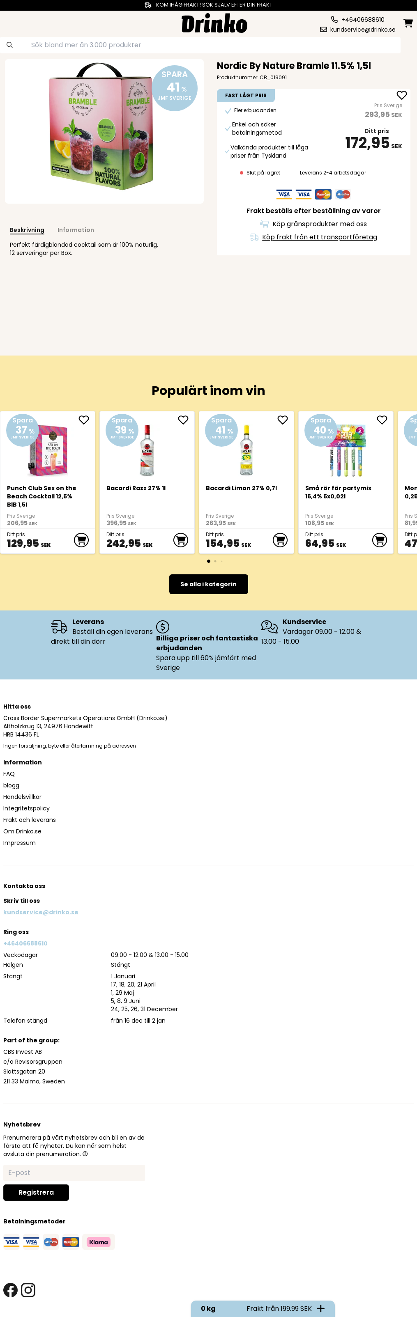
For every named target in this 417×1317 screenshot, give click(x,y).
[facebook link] (10, 1290)
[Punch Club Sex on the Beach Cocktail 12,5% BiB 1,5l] (47, 447)
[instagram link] (28, 1290)
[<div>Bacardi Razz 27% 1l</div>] (147, 447)
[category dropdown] (25, 22)
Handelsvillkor (22, 797)
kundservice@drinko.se (40, 912)
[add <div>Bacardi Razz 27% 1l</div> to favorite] (186, 420)
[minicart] (409, 23)
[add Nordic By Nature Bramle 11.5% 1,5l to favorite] (401, 96)
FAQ (9, 774)
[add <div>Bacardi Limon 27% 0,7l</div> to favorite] (285, 420)
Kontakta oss (24, 886)
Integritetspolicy (26, 808)
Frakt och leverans (29, 820)
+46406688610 (25, 943)
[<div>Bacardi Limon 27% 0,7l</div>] (246, 447)
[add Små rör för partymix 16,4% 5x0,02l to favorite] (385, 420)
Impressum (19, 843)
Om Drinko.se (22, 831)
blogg (11, 785)
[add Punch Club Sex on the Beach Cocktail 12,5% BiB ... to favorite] (86, 420)
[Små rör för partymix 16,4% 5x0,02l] (346, 447)
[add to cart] (81, 540)
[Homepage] (214, 21)
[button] (85, 1153)
